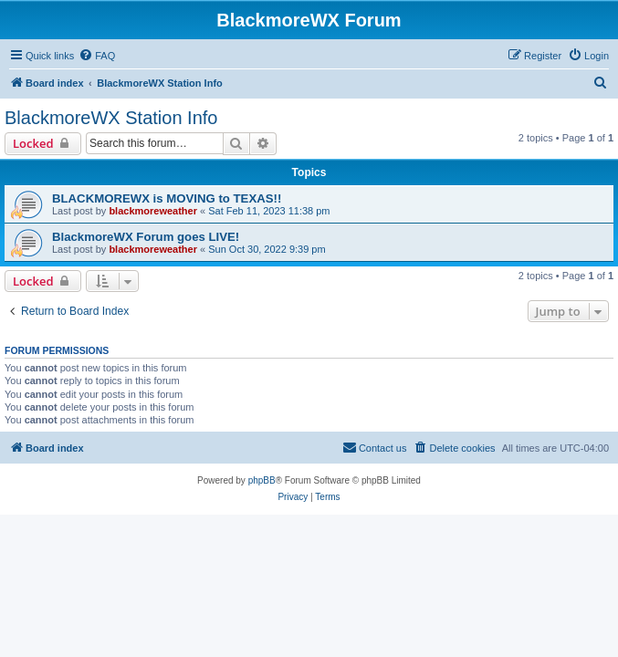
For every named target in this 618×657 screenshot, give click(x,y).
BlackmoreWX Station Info (111, 118)
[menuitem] (97, 56)
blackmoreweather (153, 210)
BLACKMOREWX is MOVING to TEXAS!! (166, 198)
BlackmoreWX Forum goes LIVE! (145, 237)
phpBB (262, 480)
